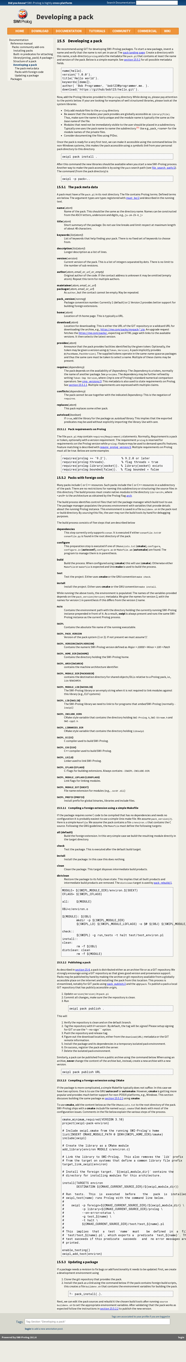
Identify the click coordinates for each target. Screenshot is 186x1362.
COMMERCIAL (147, 31)
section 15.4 (82, 969)
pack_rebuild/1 (163, 882)
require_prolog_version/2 (115, 447)
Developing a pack (25, 64)
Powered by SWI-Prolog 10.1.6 (19, 1337)
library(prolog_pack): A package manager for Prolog (45, 57)
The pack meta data (27, 68)
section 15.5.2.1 (114, 1098)
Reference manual (21, 43)
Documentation (18, 40)
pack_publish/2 (116, 984)
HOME (19, 31)
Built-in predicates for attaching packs (36, 54)
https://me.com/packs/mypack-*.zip (122, 329)
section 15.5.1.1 (78, 385)
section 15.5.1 (132, 59)
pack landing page (134, 52)
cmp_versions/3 (92, 381)
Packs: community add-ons (28, 47)
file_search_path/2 (163, 167)
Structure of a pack (24, 61)
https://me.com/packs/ (93, 333)
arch (129, 495)
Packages (16, 79)
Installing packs (23, 50)
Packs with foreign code (29, 72)
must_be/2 (132, 198)
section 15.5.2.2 (109, 1308)
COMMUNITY (121, 31)
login (28, 1328)
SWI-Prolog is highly (49, 3)
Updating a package (27, 75)
